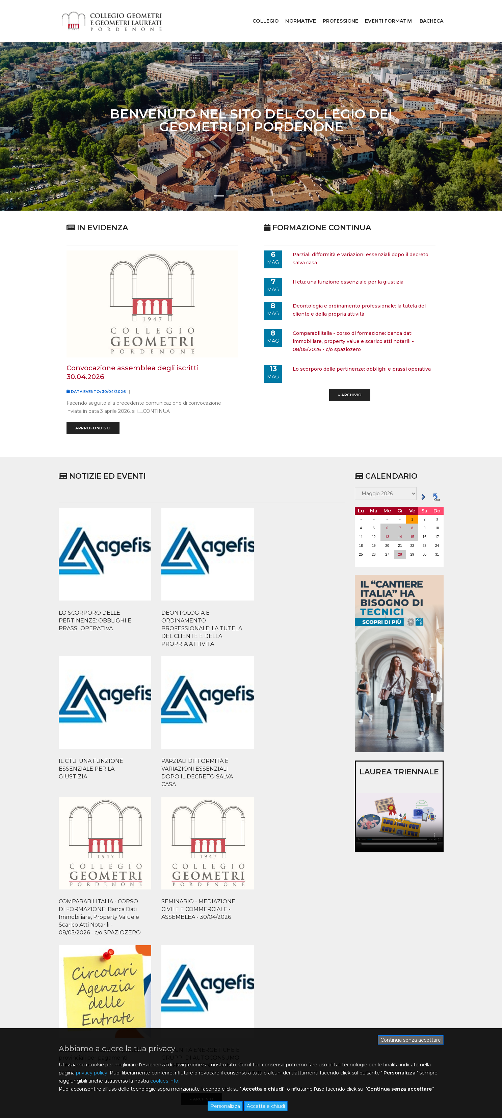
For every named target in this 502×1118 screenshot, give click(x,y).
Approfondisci (93, 409)
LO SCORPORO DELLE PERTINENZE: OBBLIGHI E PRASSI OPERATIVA (87, 682)
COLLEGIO (260, 12)
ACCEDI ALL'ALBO (288, 965)
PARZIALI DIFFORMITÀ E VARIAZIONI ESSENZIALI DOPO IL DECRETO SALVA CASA (307, 690)
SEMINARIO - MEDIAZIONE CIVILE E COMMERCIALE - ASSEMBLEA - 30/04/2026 (160, 835)
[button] (219, 178)
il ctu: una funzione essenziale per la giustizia (348, 263)
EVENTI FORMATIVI (383, 12)
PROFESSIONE (335, 12)
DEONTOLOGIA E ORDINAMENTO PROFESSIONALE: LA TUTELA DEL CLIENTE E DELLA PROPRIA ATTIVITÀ (161, 690)
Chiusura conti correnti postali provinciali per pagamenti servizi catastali (230, 835)
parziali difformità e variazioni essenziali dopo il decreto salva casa (361, 241)
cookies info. (164, 1080)
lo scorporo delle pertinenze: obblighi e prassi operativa (362, 348)
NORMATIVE (295, 12)
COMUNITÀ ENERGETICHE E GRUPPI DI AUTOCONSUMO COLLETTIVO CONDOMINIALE (304, 838)
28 (400, 534)
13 (387, 516)
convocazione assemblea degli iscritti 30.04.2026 (133, 353)
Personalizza (225, 1106)
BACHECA (427, 12)
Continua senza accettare (410, 1039)
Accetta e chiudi (266, 1106)
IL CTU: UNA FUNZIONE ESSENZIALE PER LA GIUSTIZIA (234, 682)
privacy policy (91, 1072)
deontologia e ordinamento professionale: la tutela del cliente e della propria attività (359, 291)
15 (412, 516)
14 (400, 516)
